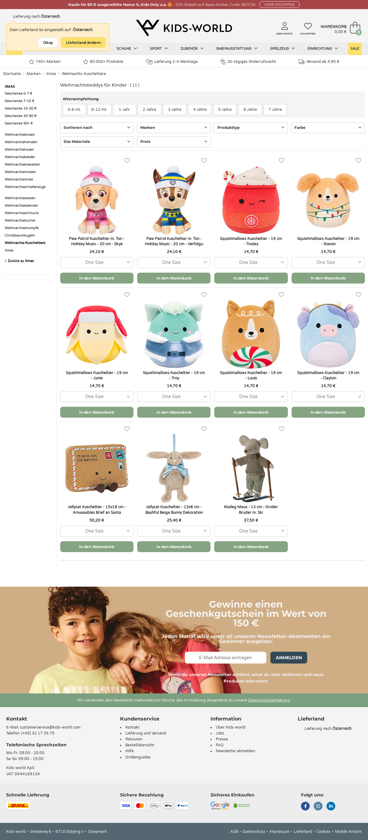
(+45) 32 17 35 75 (38, 733)
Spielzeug (282, 48)
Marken (34, 74)
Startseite (12, 74)
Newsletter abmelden (235, 751)
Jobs (220, 733)
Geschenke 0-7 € (18, 94)
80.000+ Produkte (103, 61)
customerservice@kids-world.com (50, 727)
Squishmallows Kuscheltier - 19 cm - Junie (97, 375)
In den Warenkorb (96, 278)
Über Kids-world (230, 727)
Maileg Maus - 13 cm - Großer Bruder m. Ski (251, 509)
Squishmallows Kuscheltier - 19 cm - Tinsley (251, 241)
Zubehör (192, 48)
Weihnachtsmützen (20, 172)
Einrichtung (322, 48)
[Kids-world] (184, 28)
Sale (355, 49)
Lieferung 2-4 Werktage (172, 61)
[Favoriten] (127, 160)
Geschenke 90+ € (19, 123)
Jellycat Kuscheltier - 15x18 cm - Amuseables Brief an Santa (97, 509)
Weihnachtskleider (20, 157)
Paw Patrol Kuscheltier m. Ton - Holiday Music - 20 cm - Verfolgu (174, 241)
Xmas (51, 74)
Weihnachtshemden (21, 142)
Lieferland (303, 831)
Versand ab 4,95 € (319, 61)
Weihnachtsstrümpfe (22, 228)
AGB (234, 831)
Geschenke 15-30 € (21, 108)
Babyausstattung (237, 48)
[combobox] (96, 262)
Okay (48, 42)
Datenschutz (254, 831)
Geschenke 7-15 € (20, 101)
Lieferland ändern (83, 42)
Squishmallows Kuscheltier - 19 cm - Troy (174, 375)
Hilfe (129, 751)
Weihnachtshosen (19, 150)
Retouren (133, 739)
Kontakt (16, 719)
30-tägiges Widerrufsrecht (248, 62)
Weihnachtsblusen (20, 135)
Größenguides (138, 757)
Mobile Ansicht (348, 831)
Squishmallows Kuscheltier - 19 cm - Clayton (328, 375)
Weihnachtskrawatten (22, 164)
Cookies (324, 831)
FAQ (220, 745)
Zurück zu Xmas (19, 261)
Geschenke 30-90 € (21, 116)
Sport (159, 48)
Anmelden (289, 657)
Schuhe (127, 48)
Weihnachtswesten (20, 198)
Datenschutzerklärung (269, 700)
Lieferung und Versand (145, 733)
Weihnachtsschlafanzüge (25, 187)
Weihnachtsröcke (19, 179)
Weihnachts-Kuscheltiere (84, 74)
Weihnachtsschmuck (22, 213)
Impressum (279, 831)
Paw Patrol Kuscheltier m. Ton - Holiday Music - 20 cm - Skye (96, 241)
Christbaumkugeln (20, 235)
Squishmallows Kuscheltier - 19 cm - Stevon (328, 241)
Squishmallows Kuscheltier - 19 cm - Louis (251, 375)
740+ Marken (45, 61)
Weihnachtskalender (21, 206)
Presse (222, 739)
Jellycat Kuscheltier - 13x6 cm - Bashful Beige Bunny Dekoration (174, 509)
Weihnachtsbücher (20, 220)
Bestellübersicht (139, 745)
